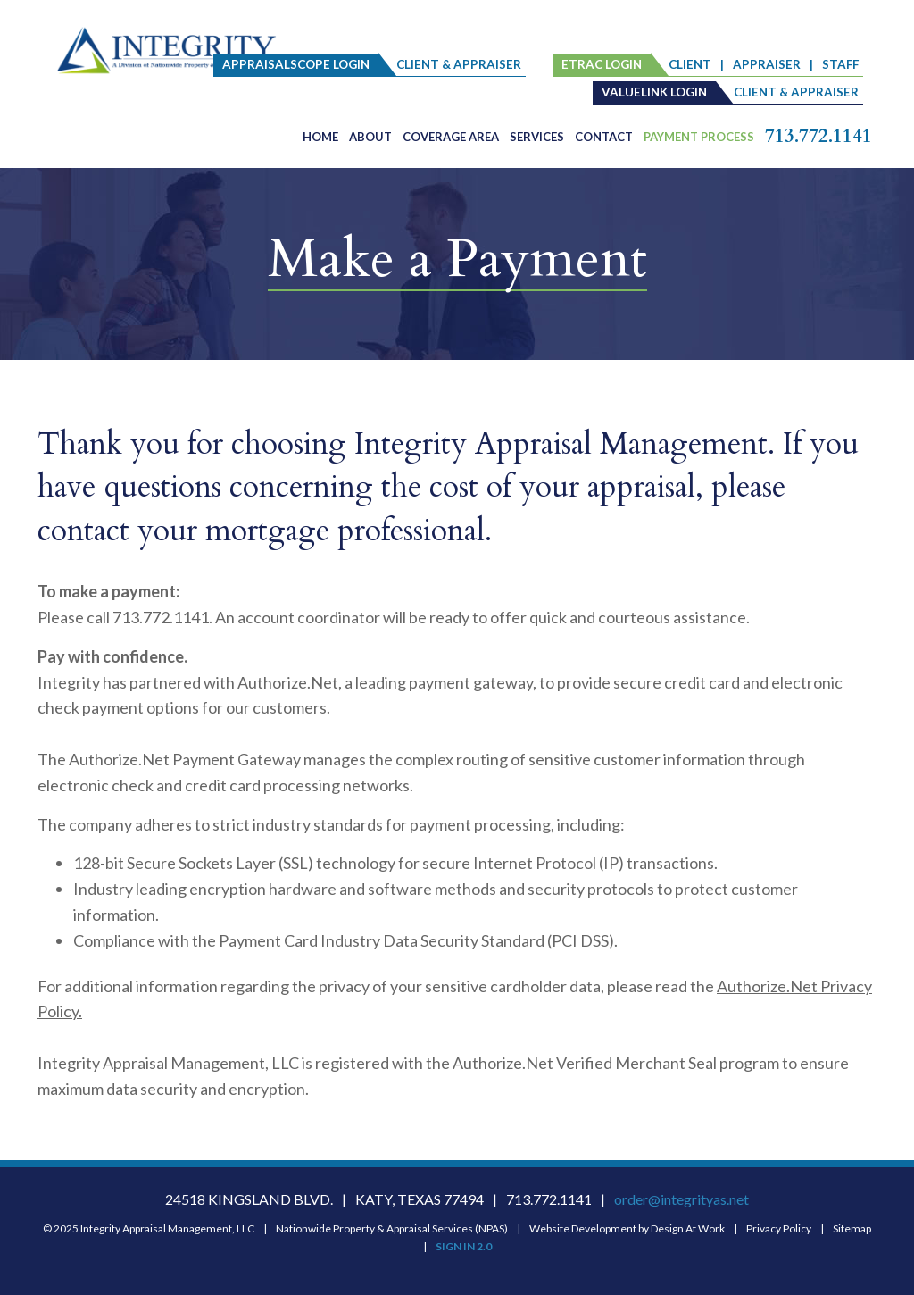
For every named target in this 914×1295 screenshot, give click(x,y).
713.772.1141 (818, 136)
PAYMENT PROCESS (699, 137)
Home (320, 137)
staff (840, 64)
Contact (604, 137)
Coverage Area (451, 137)
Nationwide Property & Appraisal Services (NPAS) (392, 1228)
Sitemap (852, 1228)
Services (537, 137)
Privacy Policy (778, 1228)
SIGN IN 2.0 (464, 1246)
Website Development (582, 1228)
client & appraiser (458, 64)
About (370, 137)
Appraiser (767, 64)
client (690, 64)
